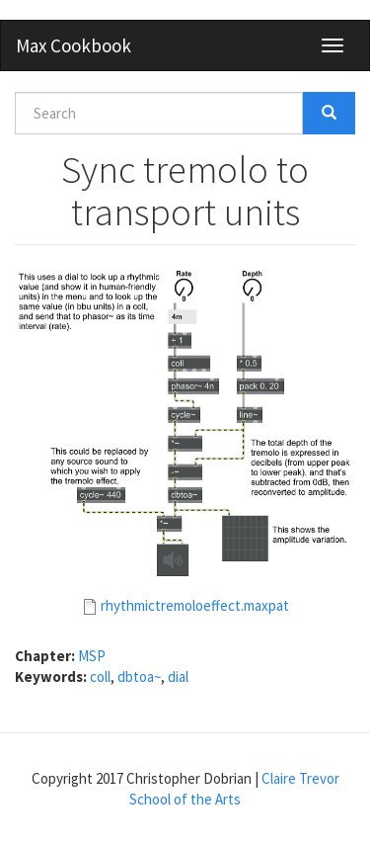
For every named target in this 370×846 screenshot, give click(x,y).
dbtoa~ (139, 676)
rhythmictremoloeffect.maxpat (195, 605)
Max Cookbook (73, 45)
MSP (92, 655)
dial (178, 676)
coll (100, 676)
